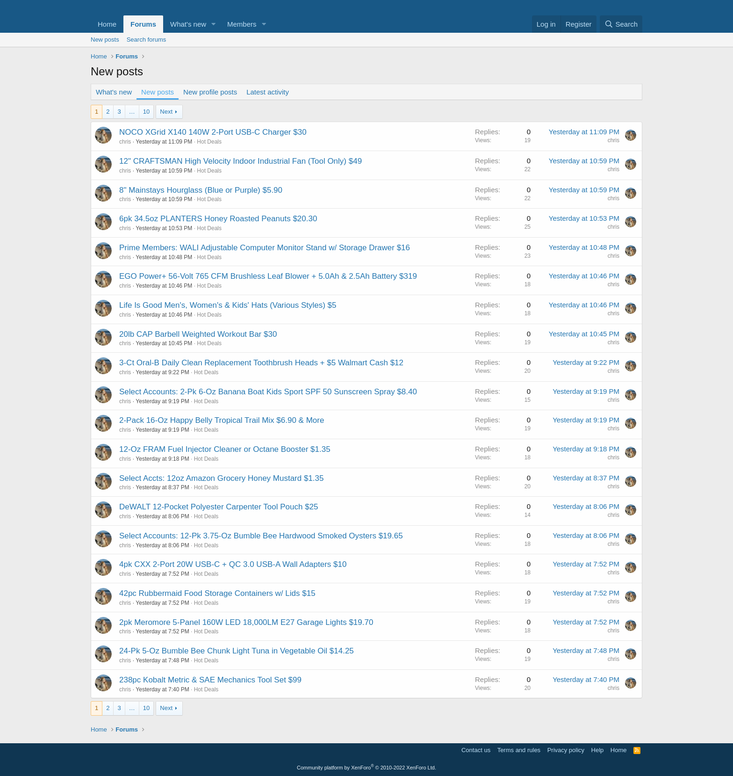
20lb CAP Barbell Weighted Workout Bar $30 (198, 334)
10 (146, 111)
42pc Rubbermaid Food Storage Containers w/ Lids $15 (217, 593)
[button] (213, 24)
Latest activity (267, 92)
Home (107, 24)
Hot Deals (209, 141)
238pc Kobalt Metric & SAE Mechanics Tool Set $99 (210, 679)
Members (242, 24)
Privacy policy (565, 750)
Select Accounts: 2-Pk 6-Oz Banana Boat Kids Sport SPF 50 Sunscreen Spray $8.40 (268, 391)
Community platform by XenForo (366, 767)
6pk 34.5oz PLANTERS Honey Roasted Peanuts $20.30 (218, 218)
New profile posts (210, 92)
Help (597, 750)
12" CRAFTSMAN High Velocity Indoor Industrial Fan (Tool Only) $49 (240, 161)
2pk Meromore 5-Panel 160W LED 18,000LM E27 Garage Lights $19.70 (246, 622)
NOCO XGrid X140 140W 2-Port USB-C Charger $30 (213, 132)
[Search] (621, 24)
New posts (105, 39)
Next (166, 111)
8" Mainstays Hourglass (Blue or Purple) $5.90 (200, 190)
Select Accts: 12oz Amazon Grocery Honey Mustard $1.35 (221, 478)
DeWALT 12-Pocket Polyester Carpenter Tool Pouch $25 (218, 506)
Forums (143, 24)
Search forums (146, 39)
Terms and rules (518, 750)
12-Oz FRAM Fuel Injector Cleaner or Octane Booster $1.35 (225, 449)
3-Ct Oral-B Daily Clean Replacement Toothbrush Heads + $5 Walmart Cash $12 (261, 362)
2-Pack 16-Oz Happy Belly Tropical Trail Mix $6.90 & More (221, 420)
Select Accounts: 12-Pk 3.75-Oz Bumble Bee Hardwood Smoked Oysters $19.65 (261, 535)
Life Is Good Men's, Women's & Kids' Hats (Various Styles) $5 (228, 305)
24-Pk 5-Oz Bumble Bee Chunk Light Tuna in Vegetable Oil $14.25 (236, 650)
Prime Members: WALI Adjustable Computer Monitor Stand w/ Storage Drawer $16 (264, 247)
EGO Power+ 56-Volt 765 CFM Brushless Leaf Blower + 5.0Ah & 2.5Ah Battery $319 (268, 276)
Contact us (475, 750)
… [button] (132, 111)
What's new (188, 24)
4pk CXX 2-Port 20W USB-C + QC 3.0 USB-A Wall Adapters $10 (232, 564)
